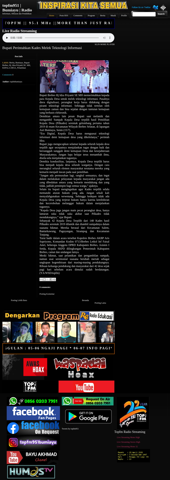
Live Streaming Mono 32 (127, 446)
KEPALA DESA (9, 68)
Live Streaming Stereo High (128, 442)
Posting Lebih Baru (19, 300)
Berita (11, 62)
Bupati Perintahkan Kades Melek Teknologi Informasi (42, 48)
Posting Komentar (47, 294)
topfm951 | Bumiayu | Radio (17, 7)
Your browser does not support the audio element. (58, 37)
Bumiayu (19, 62)
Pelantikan (21, 68)
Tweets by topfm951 (70, 429)
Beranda (85, 300)
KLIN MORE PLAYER (105, 44)
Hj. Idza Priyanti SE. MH (19, 65)
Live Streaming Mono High (128, 437)
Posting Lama (100, 303)
